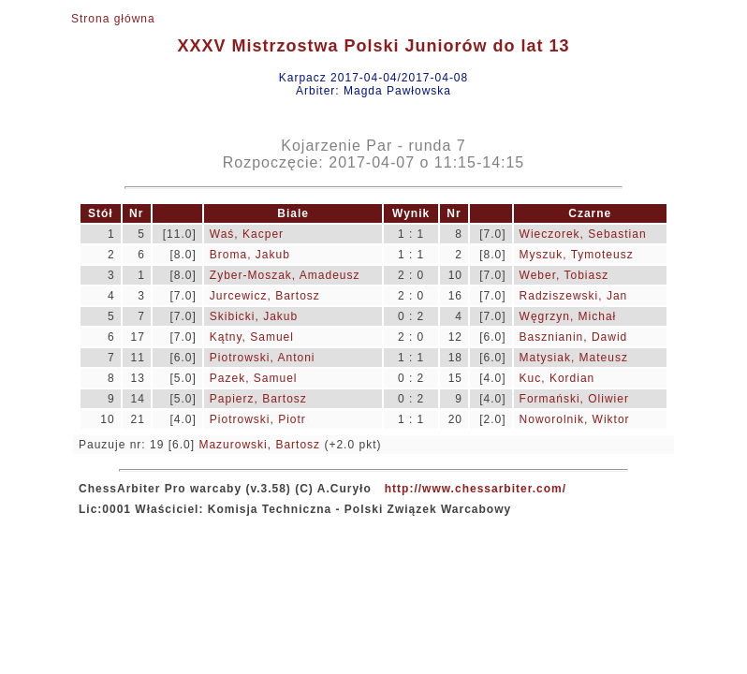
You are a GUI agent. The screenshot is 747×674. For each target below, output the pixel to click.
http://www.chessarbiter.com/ (475, 488)
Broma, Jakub (250, 254)
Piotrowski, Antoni (262, 357)
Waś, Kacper (247, 234)
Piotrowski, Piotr (258, 419)
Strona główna (113, 18)
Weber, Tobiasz (564, 275)
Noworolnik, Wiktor (575, 419)
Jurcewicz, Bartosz (265, 295)
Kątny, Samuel (252, 337)
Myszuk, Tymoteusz (577, 254)
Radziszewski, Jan (574, 295)
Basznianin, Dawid (574, 337)
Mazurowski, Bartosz (259, 444)
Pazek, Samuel (254, 378)
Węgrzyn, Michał (568, 316)
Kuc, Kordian (557, 378)
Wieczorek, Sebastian (583, 234)
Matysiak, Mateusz (574, 357)
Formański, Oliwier (574, 398)
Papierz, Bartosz (258, 398)
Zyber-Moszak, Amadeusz (285, 275)
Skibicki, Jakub (254, 316)
